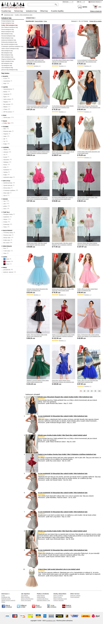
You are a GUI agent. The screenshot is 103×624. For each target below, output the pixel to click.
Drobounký (6, 224)
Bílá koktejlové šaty (7, 33)
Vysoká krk (6, 94)
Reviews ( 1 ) (62, 66)
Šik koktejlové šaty (6, 53)
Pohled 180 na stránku (96, 21)
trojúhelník (6, 217)
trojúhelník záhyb (8, 177)
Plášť (4, 83)
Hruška (5, 222)
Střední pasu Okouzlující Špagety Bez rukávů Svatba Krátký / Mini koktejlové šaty (65, 397)
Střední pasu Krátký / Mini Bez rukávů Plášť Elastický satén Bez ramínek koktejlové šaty (37, 245)
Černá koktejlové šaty (7, 29)
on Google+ (55, 605)
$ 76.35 (31, 64)
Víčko (4, 253)
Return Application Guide (60, 599)
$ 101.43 (31, 384)
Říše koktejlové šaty (7, 55)
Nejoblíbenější (30, 21)
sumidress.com (50, 620)
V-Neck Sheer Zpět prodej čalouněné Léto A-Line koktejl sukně (59, 569)
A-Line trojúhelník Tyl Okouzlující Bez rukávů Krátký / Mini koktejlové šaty (63, 416)
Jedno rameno (7, 99)
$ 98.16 (31, 338)
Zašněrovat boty (7, 183)
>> (99, 391)
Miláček (5, 107)
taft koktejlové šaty (6, 63)
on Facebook (9, 605)
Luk (4, 154)
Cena (45, 21)
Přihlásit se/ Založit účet (96, 11)
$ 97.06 (31, 201)
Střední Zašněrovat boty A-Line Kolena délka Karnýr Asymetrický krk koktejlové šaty (37, 199)
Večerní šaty (18, 11)
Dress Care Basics (26, 600)
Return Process (57, 597)
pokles (5, 206)
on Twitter (25, 605)
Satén (5, 136)
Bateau (5, 91)
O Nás (3, 595)
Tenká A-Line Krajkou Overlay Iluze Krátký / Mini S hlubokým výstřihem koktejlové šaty (63, 336)
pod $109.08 (6, 269)
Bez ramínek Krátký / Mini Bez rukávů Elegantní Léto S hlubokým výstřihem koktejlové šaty (62, 245)
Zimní (4, 208)
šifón (4, 129)
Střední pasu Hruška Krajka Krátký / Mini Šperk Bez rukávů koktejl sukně (62, 435)
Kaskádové (6, 169)
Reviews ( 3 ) (87, 111)
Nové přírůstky (39, 21)
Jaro (4, 201)
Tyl (4, 141)
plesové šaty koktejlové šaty (9, 69)
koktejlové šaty (31, 11)
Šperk (5, 96)
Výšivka (5, 172)
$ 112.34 (57, 338)
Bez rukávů (6, 242)
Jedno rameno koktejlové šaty (10, 48)
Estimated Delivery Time (43, 600)
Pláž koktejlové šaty (7, 50)
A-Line (5, 78)
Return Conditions (58, 595)
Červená (6, 262)
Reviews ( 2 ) (37, 66)
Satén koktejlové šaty (7, 61)
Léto (4, 203)
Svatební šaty (6, 11)
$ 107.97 (82, 247)
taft (4, 139)
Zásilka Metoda (41, 597)
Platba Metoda (41, 595)
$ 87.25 (31, 109)
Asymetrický (6, 81)
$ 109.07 (57, 155)
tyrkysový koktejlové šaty (8, 40)
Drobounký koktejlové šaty (9, 42)
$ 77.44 (56, 247)
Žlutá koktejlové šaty (7, 38)
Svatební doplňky (57, 11)
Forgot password (74, 597)
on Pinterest (40, 605)
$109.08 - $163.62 (8, 272)
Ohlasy (3, 602)
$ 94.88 (56, 201)
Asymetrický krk (7, 89)
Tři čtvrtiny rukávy (8, 232)
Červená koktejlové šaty (8, 36)
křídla (4, 167)
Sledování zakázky (75, 595)
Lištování (5, 152)
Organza (5, 134)
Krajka (5, 144)
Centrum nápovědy (58, 600)
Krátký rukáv (6, 240)
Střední (5, 219)
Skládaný (5, 162)
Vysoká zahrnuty (7, 185)
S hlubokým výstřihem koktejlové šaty (12, 46)
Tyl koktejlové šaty (6, 65)
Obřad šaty (44, 11)
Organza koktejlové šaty (8, 59)
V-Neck (5, 109)
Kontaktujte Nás (5, 597)
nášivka (5, 149)
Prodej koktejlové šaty (7, 21)
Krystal (5, 157)
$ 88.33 (31, 155)
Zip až (5, 195)
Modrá (6, 259)
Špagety (5, 102)
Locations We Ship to (42, 599)
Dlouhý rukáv (6, 237)
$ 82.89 (81, 338)
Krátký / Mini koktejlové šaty (23, 15)
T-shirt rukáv (6, 251)
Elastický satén (7, 131)
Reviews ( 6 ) (87, 66)
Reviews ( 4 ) (62, 295)
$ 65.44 (81, 109)
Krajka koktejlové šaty (7, 23)
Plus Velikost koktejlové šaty (9, 27)
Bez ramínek (6, 104)
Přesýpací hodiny (8, 214)
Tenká (5, 227)
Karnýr (5, 164)
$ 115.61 (57, 64)
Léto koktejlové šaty (7, 67)
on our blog (70, 605)
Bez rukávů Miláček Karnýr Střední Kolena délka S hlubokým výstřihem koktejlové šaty (38, 153)
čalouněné (6, 159)
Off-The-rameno (7, 112)
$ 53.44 (31, 292)
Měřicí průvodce (25, 597)
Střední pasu (6, 117)
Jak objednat (24, 595)
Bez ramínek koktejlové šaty (9, 44)
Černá (6, 264)
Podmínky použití (6, 599)
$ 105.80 (57, 384)
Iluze (4, 248)
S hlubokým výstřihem (9, 190)
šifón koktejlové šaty (7, 57)
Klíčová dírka (6, 188)
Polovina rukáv (7, 235)
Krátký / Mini (6, 123)
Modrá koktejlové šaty (7, 31)
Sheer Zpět (6, 193)
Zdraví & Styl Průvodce (27, 599)
